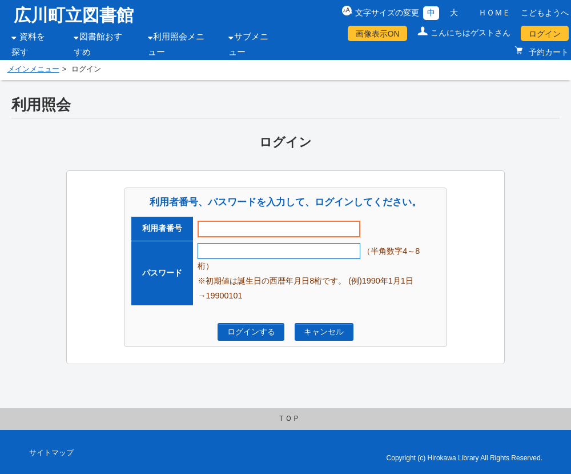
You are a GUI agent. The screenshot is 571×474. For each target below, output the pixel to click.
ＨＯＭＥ (494, 12)
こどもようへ (545, 12)
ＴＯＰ (289, 419)
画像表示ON (378, 33)
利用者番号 (162, 228)
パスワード (162, 272)
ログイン (545, 33)
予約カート (547, 52)
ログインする (251, 331)
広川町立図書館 (74, 15)
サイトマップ (51, 453)
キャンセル (324, 331)
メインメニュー (33, 69)
